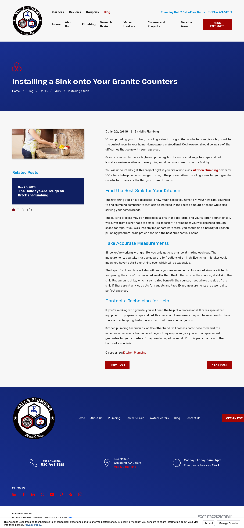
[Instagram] (80, 494)
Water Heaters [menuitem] (129, 24)
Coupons (92, 12)
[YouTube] (52, 494)
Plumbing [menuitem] (89, 24)
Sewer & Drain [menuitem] (106, 24)
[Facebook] (24, 494)
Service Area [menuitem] (186, 24)
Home (81, 418)
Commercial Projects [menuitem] (156, 24)
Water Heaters (159, 418)
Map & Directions (125, 466)
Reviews (75, 12)
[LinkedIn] (33, 494)
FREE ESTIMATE (217, 24)
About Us (96, 418)
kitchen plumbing (205, 170)
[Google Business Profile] (14, 494)
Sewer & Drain (135, 418)
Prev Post (117, 364)
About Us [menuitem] (69, 24)
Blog (107, 12)
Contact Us (192, 418)
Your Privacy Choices (58, 517)
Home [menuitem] (56, 24)
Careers (58, 12)
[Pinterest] (61, 494)
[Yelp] (71, 494)
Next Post (219, 364)
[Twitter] (42, 494)
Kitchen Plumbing (134, 352)
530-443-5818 (220, 12)
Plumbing (114, 418)
